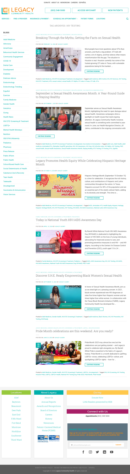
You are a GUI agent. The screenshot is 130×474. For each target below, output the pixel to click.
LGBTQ (47, 374)
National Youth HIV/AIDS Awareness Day (63, 263)
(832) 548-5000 (58, 10)
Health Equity (107, 205)
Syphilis (115, 148)
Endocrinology (9, 82)
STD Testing (97, 148)
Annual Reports (48, 402)
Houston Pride (40, 374)
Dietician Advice (9, 78)
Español (82, 3)
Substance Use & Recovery (13, 173)
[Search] (127, 19)
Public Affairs (8, 156)
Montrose (16, 427)
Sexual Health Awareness (53, 148)
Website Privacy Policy (44, 468)
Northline (16, 431)
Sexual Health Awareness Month (72, 148)
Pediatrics (7, 143)
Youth (88, 263)
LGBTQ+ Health (55, 374)
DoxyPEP (62, 146)
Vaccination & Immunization (14, 190)
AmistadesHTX (47, 146)
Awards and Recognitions (49, 406)
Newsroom (65, 3)
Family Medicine (9, 100)
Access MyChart (87, 10)
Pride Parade (97, 374)
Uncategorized (9, 186)
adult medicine (93, 79)
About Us (55, 3)
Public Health (8, 160)
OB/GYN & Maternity (11, 138)
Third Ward (16, 439)
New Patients (115, 10)
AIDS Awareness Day (97, 261)
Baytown (16, 402)
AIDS (90, 205)
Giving (5, 113)
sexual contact (57, 81)
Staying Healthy (87, 148)
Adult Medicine (9, 39)
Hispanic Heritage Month (43, 208)
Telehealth (7, 181)
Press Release (8, 151)
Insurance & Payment (40, 19)
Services (6, 19)
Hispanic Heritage (117, 205)
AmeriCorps (7, 48)
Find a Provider (20, 19)
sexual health (66, 81)
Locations (100, 19)
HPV (50, 81)
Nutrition (6, 134)
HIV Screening (111, 372)
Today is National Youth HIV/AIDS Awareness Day (69, 220)
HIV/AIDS (76, 208)
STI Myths (74, 81)
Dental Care (7, 65)
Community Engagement (13, 57)
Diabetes (6, 74)
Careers (74, 3)
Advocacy (7, 44)
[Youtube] (111, 452)
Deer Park (16, 410)
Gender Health (8, 104)
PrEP (121, 146)
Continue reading (94, 71)
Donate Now (97, 397)
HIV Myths (108, 146)
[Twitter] (97, 452)
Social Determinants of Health (15, 169)
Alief (16, 397)
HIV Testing (122, 79)
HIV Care (89, 146)
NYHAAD (79, 263)
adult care (110, 144)
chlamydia (55, 146)
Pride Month (88, 374)
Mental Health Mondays (12, 130)
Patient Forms (87, 19)
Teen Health (8, 177)
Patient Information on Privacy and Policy (70, 468)
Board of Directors (48, 410)
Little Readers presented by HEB (97, 402)
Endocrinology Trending (12, 87)
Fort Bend (16, 423)
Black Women (103, 317)
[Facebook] (83, 452)
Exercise (6, 95)
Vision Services (9, 194)
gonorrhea (69, 146)
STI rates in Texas (84, 81)
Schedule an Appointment (65, 19)
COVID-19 (7, 61)
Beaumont (16, 406)
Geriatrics (7, 108)
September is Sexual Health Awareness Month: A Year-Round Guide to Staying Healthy (80, 95)
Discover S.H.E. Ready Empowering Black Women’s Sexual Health (79, 275)
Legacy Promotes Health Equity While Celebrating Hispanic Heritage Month (81, 162)
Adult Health (118, 144)
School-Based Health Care (13, 164)
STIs (97, 81)
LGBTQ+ (6, 125)
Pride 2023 (80, 374)
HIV (108, 79)
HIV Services (114, 79)
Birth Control (102, 79)
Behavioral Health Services (13, 52)
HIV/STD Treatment (42, 81)
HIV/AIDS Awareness (86, 208)
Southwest (16, 435)
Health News (8, 117)
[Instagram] (90, 452)
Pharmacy (7, 147)
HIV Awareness (80, 146)
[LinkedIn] (104, 452)
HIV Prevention (59, 208)
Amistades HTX (98, 205)
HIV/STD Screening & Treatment (16, 121)
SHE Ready (44, 319)
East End (16, 414)
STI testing (105, 148)
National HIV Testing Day (69, 374)
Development (8, 70)
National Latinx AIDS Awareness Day (105, 208)
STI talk (92, 81)
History (48, 418)
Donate (47, 3)
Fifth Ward (16, 418)
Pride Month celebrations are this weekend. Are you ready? (74, 331)
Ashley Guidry (63, 44)
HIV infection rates (98, 146)
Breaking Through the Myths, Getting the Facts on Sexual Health (78, 38)
